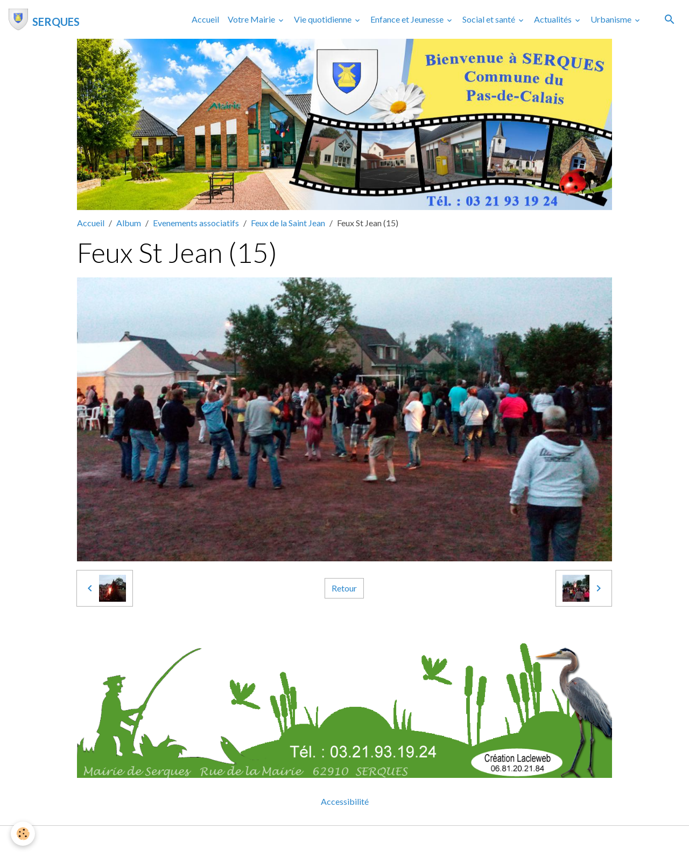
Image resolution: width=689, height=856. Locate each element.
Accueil (205, 19)
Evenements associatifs (196, 223)
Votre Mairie (252, 19)
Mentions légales (301, 841)
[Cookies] (23, 834)
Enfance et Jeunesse (407, 19)
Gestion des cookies (381, 841)
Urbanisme (611, 19)
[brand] (44, 19)
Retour (344, 588)
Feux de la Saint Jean (288, 223)
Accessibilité (345, 801)
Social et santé (489, 19)
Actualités (553, 19)
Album (128, 223)
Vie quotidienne (323, 19)
